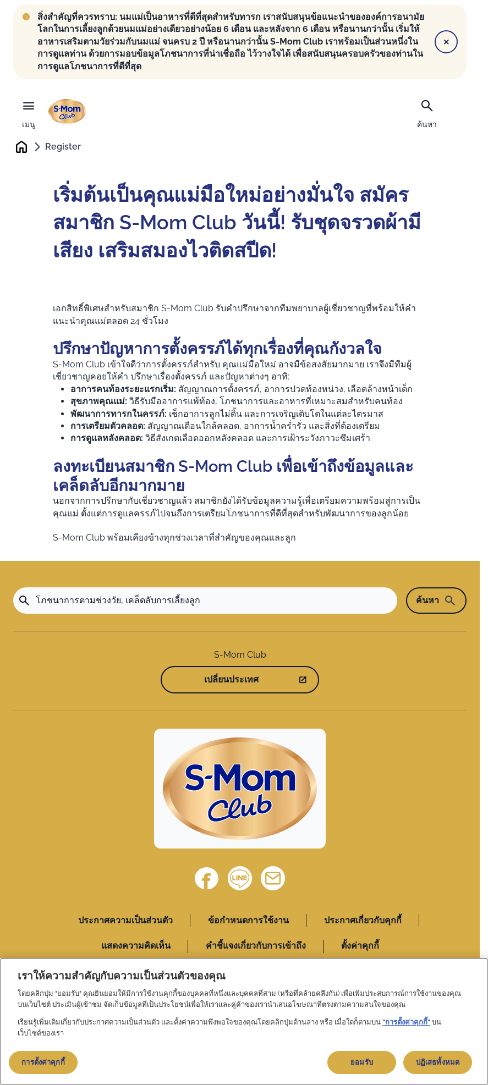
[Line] (240, 879)
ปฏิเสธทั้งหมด (437, 1062)
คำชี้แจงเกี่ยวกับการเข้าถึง (256, 946)
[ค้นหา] (427, 113)
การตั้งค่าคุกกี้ (42, 1062)
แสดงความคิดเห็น (136, 946)
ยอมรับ (361, 1062)
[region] (244, 1021)
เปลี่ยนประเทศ (231, 680)
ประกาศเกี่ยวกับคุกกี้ (363, 921)
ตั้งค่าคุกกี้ (360, 946)
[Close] (446, 41)
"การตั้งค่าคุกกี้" (406, 1022)
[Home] (240, 790)
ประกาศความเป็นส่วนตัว (125, 921)
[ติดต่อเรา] (273, 879)
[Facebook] (207, 879)
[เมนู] (29, 111)
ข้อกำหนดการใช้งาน (248, 921)
